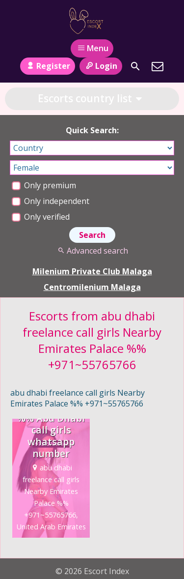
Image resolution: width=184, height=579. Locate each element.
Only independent (50, 201)
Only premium (44, 185)
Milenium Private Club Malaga (92, 271)
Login (100, 65)
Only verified (41, 216)
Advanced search (92, 250)
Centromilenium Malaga (92, 287)
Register (47, 65)
